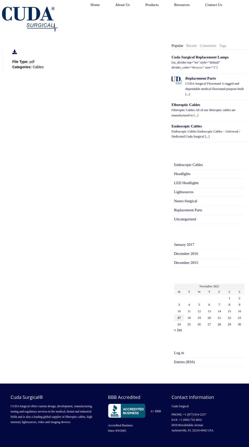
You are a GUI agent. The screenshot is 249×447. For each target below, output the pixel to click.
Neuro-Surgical (185, 201)
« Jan (178, 330)
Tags (222, 46)
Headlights (182, 174)
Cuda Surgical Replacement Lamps (200, 57)
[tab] (177, 45)
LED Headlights (186, 183)
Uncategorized (185, 219)
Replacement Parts (200, 78)
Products (152, 5)
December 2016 (186, 254)
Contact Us (213, 5)
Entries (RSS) (184, 362)
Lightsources (183, 192)
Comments (208, 46)
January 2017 (184, 245)
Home (95, 5)
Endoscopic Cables (187, 126)
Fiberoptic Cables (186, 105)
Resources (182, 5)
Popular (177, 46)
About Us (122, 5)
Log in (179, 353)
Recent (191, 46)
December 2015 (186, 263)
